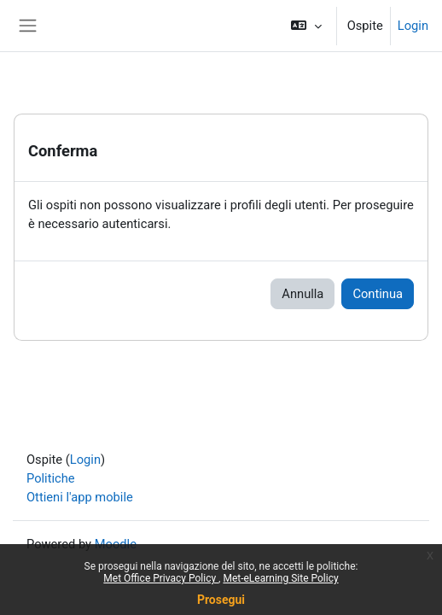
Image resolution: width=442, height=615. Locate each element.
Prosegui (221, 599)
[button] (306, 25)
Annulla (302, 294)
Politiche (50, 478)
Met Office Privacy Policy (160, 578)
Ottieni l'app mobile (79, 497)
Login (413, 25)
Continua (377, 294)
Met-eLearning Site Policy (280, 578)
